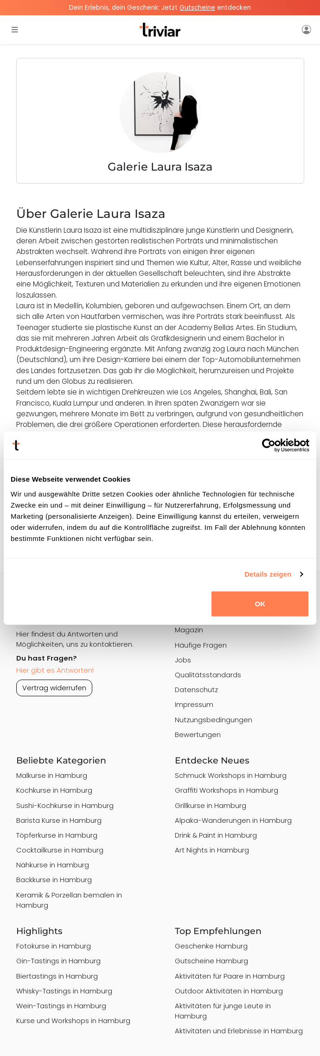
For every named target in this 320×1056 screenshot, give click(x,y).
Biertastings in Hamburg (57, 976)
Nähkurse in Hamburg (52, 865)
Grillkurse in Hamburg (210, 805)
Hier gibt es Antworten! (55, 670)
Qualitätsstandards (208, 675)
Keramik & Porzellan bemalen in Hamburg (69, 900)
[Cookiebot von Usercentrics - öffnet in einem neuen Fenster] (268, 445)
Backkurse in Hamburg (54, 879)
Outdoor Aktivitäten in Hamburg (229, 991)
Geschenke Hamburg (211, 946)
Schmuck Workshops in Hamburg (231, 775)
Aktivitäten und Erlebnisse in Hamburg (239, 1031)
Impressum (194, 704)
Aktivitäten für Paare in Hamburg (230, 976)
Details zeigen (267, 574)
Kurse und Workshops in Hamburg (73, 1020)
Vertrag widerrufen (54, 688)
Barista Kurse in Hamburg (59, 820)
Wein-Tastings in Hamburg (61, 1006)
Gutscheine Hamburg (211, 961)
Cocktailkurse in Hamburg (59, 850)
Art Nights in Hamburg (212, 850)
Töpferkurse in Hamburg (56, 835)
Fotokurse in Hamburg (53, 946)
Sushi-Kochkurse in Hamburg (65, 805)
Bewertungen (198, 734)
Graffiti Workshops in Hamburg (226, 790)
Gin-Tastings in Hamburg (58, 961)
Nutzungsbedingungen (213, 720)
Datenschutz (196, 689)
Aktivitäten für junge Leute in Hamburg (223, 1011)
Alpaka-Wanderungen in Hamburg (233, 820)
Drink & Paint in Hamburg (216, 835)
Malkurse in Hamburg (51, 775)
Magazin (189, 630)
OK (260, 603)
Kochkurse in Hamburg (54, 790)
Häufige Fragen (201, 645)
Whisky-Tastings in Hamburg (64, 991)
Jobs (183, 660)
